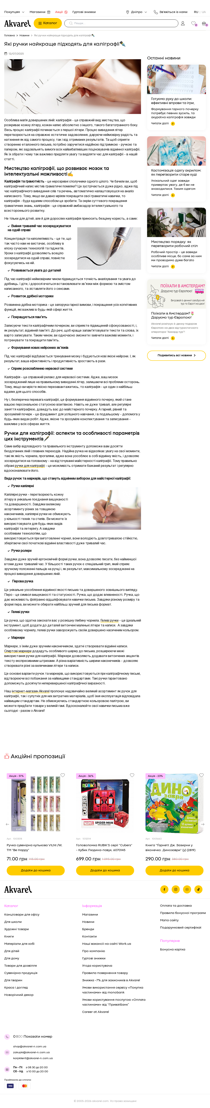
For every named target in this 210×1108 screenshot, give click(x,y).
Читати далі (163, 124)
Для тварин (13, 980)
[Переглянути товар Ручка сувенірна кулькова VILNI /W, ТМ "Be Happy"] (36, 803)
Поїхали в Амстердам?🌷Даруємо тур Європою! (173, 315)
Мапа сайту (169, 920)
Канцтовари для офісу (21, 914)
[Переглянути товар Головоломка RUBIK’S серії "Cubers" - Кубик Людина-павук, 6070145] (105, 803)
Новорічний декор (18, 995)
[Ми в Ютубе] (187, 889)
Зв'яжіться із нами (170, 12)
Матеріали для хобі (19, 944)
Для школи (13, 922)
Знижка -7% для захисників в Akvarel (111, 980)
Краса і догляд (16, 987)
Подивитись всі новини (176, 355)
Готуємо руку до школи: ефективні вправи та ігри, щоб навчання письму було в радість (175, 101)
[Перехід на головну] (17, 23)
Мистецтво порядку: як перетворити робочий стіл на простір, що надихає (174, 244)
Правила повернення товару (105, 973)
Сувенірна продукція (20, 973)
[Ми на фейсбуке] (164, 889)
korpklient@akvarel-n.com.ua (33, 1058)
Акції (61, 12)
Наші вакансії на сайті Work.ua (106, 944)
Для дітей (11, 951)
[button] (7, 824)
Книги (9, 936)
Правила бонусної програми (183, 913)
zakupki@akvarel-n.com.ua (31, 1052)
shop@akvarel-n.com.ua (29, 1046)
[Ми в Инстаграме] (175, 889)
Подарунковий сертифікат (180, 927)
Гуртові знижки (84, 12)
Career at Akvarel (95, 1012)
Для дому (11, 958)
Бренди (88, 929)
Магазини (40, 12)
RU (196, 12)
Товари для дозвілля (20, 965)
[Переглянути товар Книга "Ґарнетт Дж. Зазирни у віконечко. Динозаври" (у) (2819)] (174, 803)
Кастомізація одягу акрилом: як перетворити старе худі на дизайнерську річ (176, 173)
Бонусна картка (172, 949)
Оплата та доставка (176, 905)
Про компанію (93, 951)
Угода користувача (97, 965)
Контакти (89, 936)
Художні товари (16, 929)
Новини (88, 922)
